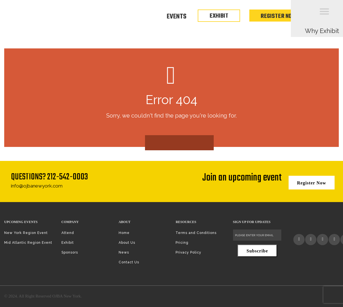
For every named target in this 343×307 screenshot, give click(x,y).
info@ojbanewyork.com (37, 186)
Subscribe (257, 251)
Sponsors (69, 252)
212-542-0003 (67, 177)
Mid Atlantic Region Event (28, 243)
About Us (127, 243)
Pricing (182, 243)
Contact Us (129, 262)
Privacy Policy (188, 252)
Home (124, 233)
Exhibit (67, 243)
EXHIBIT (219, 16)
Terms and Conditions (196, 233)
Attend (67, 233)
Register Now (279, 16)
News (124, 252)
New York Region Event (26, 233)
